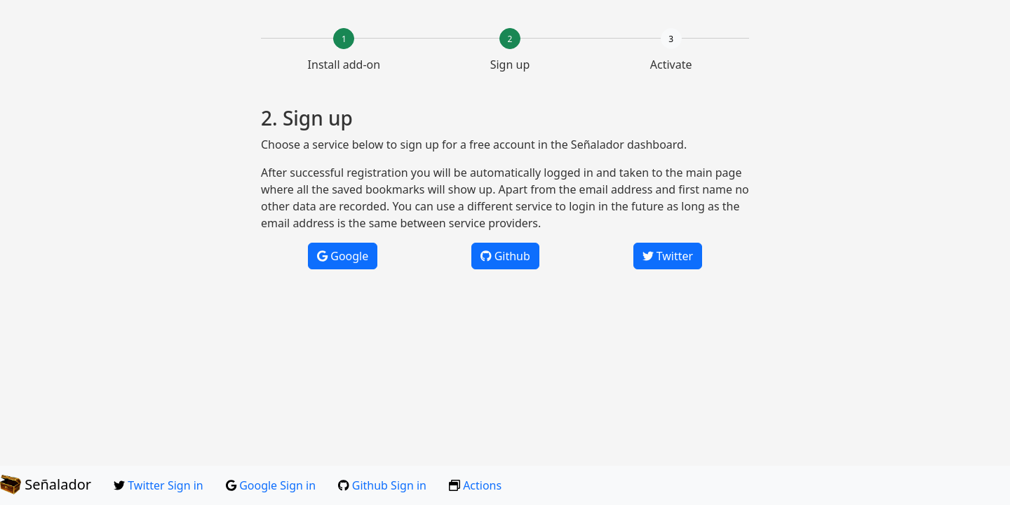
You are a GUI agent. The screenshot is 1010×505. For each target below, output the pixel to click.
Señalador (45, 484)
